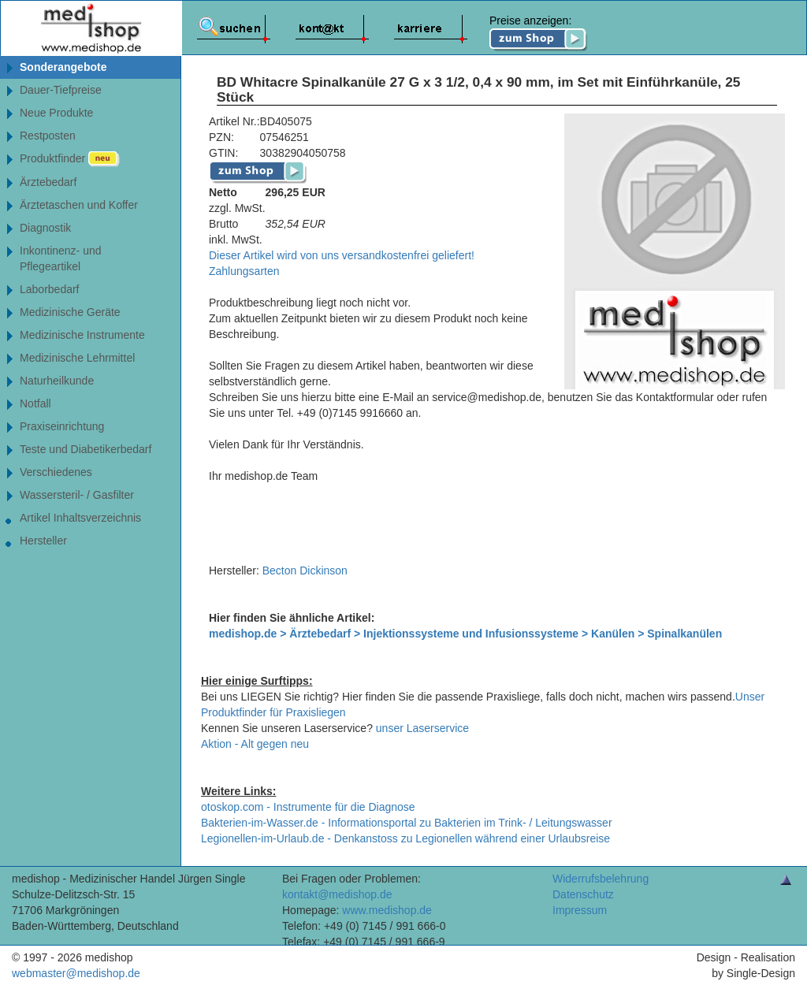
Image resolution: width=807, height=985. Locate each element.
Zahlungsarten (244, 271)
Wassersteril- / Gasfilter (77, 495)
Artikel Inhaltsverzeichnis (80, 517)
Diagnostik (45, 227)
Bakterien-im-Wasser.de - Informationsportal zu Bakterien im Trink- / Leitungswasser (406, 822)
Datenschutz (583, 894)
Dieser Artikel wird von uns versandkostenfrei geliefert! (341, 255)
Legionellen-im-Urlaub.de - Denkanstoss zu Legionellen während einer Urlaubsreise (405, 838)
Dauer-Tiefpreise (61, 90)
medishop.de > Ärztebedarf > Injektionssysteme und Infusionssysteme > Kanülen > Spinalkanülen (465, 633)
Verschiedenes (56, 472)
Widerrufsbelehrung (600, 878)
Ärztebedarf (48, 182)
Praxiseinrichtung (62, 426)
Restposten (48, 135)
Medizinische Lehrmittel (77, 357)
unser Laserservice (422, 728)
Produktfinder (70, 159)
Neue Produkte (56, 112)
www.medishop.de (387, 910)
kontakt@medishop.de (337, 894)
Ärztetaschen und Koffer (79, 205)
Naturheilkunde (57, 380)
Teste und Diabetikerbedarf (85, 449)
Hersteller (43, 540)
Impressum (579, 910)
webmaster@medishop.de (76, 973)
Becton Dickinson (305, 570)
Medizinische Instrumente (82, 335)
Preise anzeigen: (538, 33)
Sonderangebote (63, 67)
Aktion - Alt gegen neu (255, 744)
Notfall (35, 403)
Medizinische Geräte (70, 312)
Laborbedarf (50, 289)
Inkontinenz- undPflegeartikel (61, 258)
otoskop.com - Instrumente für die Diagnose (308, 807)
